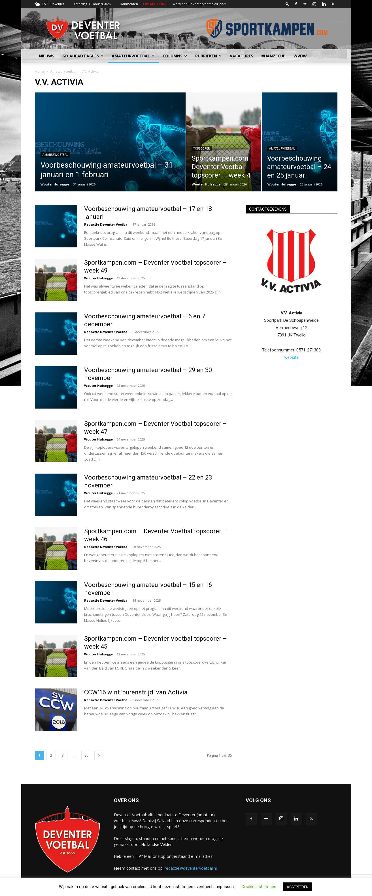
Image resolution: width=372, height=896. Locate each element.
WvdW (300, 56)
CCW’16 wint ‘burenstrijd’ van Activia (136, 692)
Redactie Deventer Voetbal (106, 224)
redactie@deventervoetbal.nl (191, 868)
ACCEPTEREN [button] (298, 887)
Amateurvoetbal (133, 56)
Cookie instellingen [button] (258, 886)
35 (87, 755)
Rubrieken (208, 56)
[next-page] (99, 755)
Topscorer (202, 148)
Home (40, 71)
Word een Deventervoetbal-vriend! (199, 4)
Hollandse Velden (157, 844)
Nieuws (46, 56)
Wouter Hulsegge (55, 184)
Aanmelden (129, 4)
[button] (287, 4)
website (291, 357)
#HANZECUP (273, 56)
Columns (175, 56)
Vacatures (241, 56)
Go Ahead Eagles (82, 56)
